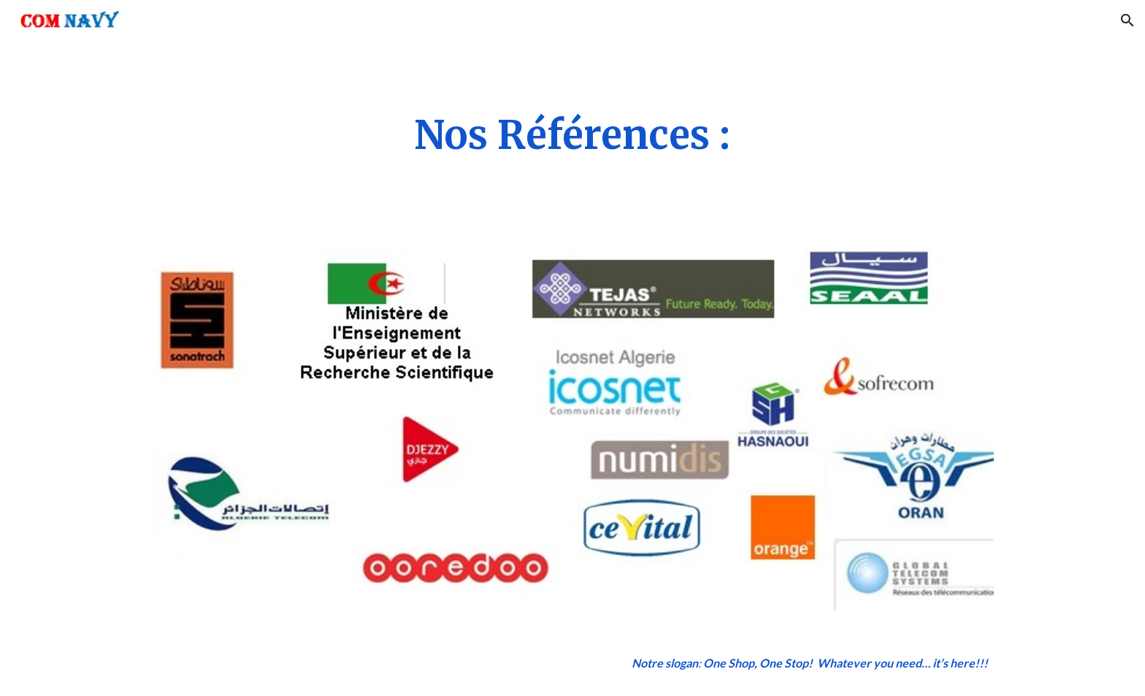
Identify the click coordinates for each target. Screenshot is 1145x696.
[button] (1127, 20)
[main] (572, 135)
